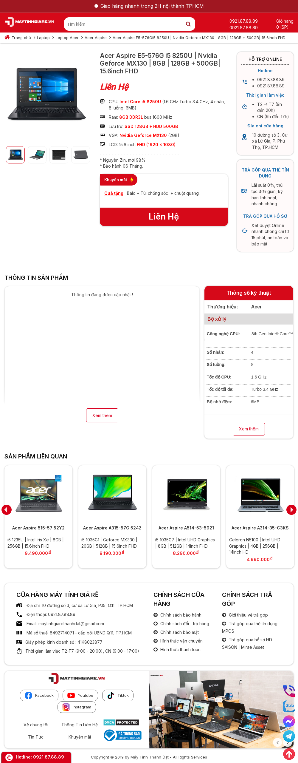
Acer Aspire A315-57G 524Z (112, 527)
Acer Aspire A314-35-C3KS (260, 527)
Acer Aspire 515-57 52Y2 (38, 527)
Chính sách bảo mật (179, 632)
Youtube (80, 695)
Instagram (76, 707)
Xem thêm (102, 415)
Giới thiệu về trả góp (248, 614)
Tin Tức (36, 736)
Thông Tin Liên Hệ (79, 724)
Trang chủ (21, 37)
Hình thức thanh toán (180, 649)
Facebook (39, 695)
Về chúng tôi (36, 724)
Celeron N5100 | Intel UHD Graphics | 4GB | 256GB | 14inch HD (254, 546)
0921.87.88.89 (48, 756)
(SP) (284, 27)
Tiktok (118, 695)
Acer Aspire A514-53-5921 (186, 527)
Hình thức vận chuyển (181, 640)
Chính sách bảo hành (180, 614)
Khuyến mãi (80, 736)
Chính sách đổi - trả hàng (184, 623)
